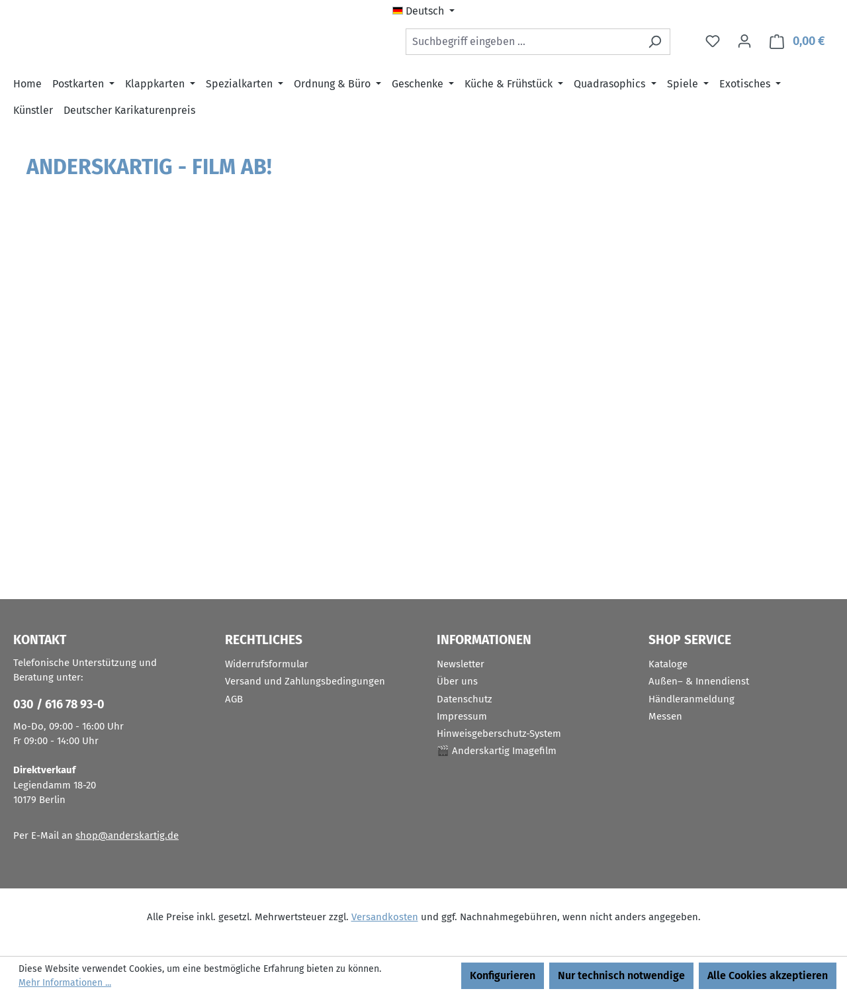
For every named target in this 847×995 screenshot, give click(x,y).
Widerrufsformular (266, 664)
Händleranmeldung (691, 699)
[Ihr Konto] (744, 44)
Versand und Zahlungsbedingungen (305, 681)
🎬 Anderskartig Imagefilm (497, 751)
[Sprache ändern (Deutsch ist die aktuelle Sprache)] (423, 11)
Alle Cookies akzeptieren (767, 975)
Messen (665, 716)
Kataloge (668, 664)
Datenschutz (464, 699)
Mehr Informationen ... (65, 982)
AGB (234, 699)
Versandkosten (384, 917)
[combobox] (523, 44)
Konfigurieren (502, 975)
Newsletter (460, 664)
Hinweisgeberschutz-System (499, 733)
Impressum (462, 716)
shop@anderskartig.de (127, 835)
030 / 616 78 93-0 (59, 704)
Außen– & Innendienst (698, 681)
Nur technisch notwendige (621, 975)
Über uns (457, 681)
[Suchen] (654, 44)
